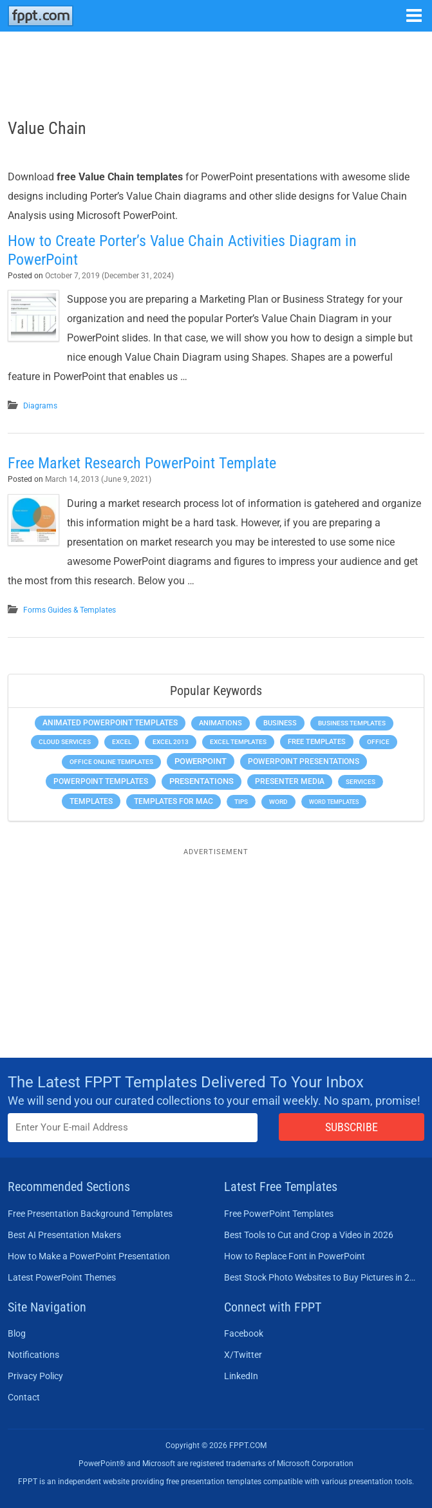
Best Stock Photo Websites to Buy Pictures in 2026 (320, 1277)
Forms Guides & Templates (69, 610)
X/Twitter (243, 1355)
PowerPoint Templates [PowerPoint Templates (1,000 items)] (100, 781)
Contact (24, 1397)
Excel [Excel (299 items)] (121, 741)
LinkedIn (241, 1376)
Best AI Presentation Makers (64, 1235)
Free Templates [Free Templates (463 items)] (317, 742)
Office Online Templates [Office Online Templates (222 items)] (111, 761)
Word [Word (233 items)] (278, 801)
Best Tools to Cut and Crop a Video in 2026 (308, 1235)
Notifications (33, 1355)
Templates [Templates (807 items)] (91, 801)
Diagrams (40, 405)
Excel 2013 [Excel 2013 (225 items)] (171, 741)
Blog (17, 1333)
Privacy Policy (35, 1376)
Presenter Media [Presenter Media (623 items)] (289, 781)
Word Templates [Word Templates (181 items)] (334, 801)
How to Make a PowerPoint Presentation (89, 1256)
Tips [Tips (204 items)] (241, 801)
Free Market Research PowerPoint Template (142, 463)
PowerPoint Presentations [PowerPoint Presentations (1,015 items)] (303, 761)
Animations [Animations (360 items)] (220, 723)
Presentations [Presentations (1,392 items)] (201, 781)
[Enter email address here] (133, 1127)
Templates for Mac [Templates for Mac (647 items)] (173, 801)
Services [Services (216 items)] (360, 781)
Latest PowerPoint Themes (62, 1277)
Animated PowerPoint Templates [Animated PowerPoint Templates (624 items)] (110, 722)
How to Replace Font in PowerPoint (294, 1256)
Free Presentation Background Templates (90, 1213)
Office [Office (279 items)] (378, 741)
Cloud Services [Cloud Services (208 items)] (65, 741)
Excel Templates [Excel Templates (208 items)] (238, 741)
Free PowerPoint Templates (278, 1213)
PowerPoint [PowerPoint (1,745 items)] (200, 761)
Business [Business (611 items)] (280, 722)
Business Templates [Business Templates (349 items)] (352, 723)
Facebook (243, 1333)
